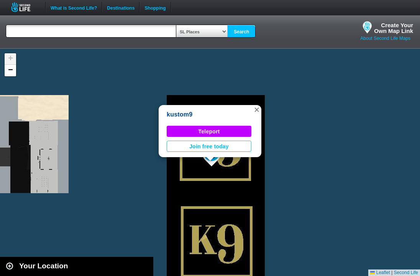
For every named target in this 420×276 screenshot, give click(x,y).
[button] (256, 109)
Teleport (209, 131)
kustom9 (179, 114)
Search (241, 31)
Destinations (121, 7)
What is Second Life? (74, 7)
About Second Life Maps (385, 38)
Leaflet (380, 272)
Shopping (155, 7)
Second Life (25, 7)
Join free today (209, 146)
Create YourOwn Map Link (393, 28)
